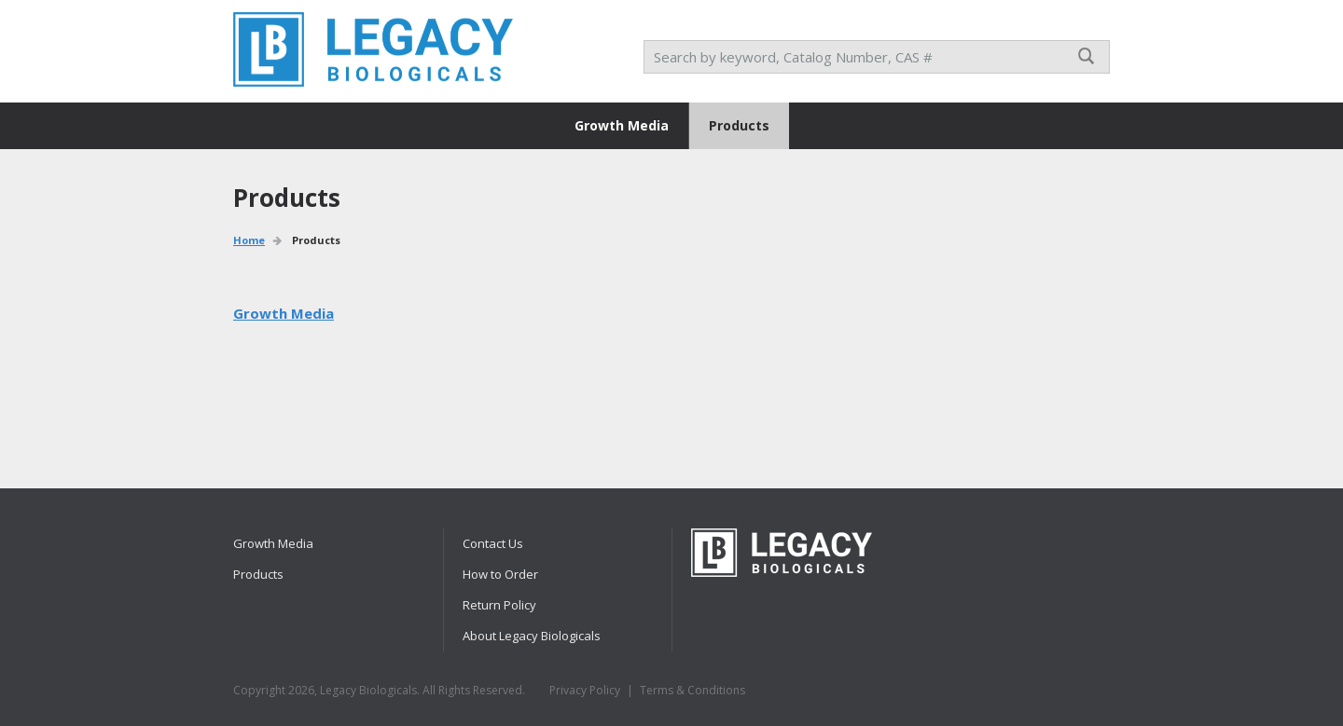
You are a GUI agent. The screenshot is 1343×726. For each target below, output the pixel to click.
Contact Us (493, 543)
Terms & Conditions (692, 690)
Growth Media (622, 125)
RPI (373, 49)
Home (249, 240)
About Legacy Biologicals (532, 635)
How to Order (500, 574)
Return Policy (499, 604)
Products (739, 125)
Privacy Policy (584, 690)
